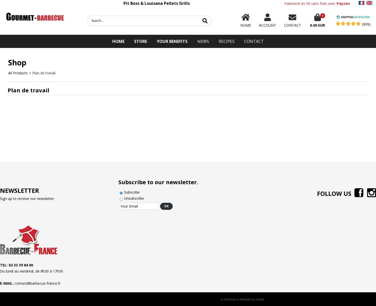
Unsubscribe (134, 198)
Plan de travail (43, 73)
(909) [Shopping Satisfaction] (366, 24)
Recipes (226, 41)
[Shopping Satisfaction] (353, 17)
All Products (18, 73)
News (203, 41)
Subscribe (132, 192)
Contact (254, 41)
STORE (140, 41)
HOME (118, 41)
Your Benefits (172, 41)
